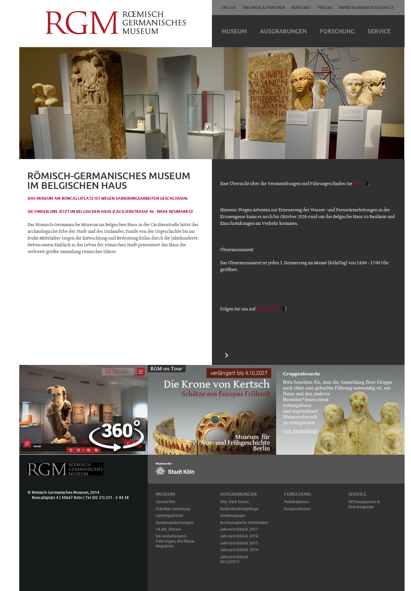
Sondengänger (233, 515)
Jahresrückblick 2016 (239, 536)
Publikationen (296, 502)
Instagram (268, 309)
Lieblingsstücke (169, 515)
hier (357, 184)
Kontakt (301, 7)
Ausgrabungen (283, 31)
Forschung (337, 31)
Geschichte (165, 502)
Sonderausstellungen (174, 522)
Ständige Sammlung (173, 509)
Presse (325, 7)
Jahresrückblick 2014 (239, 550)
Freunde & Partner (263, 7)
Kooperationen (297, 509)
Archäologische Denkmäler (244, 522)
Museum (234, 31)
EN (224, 7)
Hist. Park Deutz (234, 502)
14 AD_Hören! (168, 529)
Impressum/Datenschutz (366, 7)
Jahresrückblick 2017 (239, 529)
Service (379, 31)
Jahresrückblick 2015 (239, 543)
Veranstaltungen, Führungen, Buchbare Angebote (175, 541)
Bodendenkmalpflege (239, 509)
